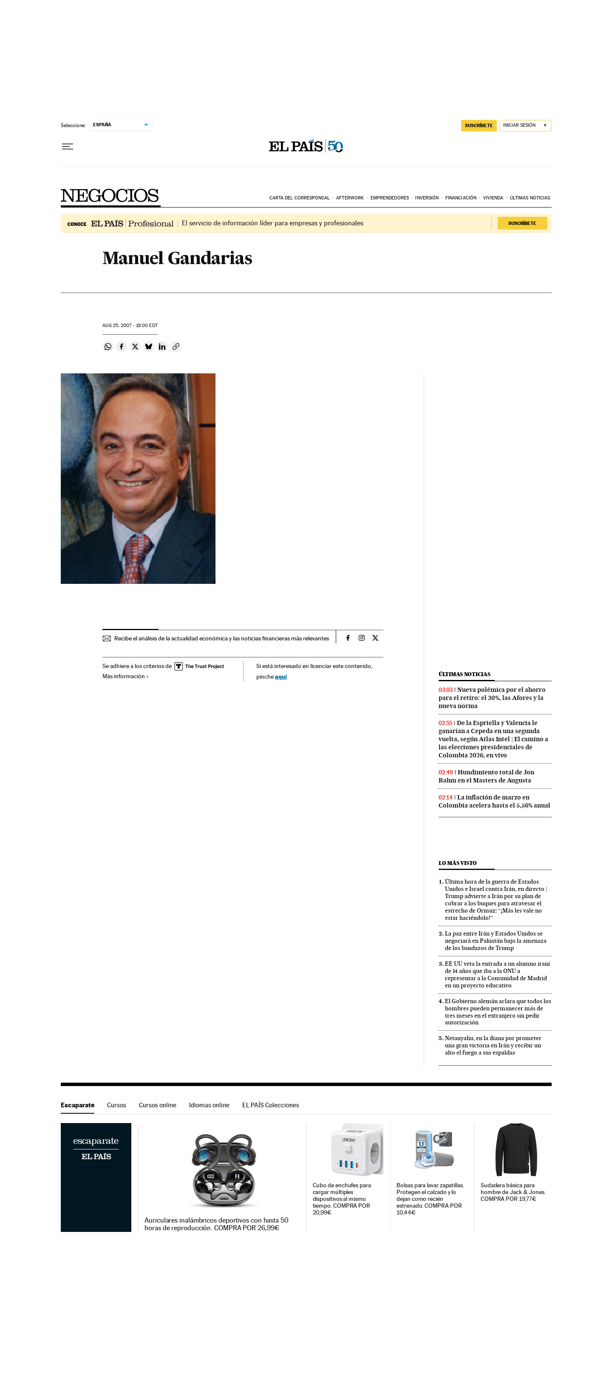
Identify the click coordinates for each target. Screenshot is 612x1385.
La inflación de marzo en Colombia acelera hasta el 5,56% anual (494, 801)
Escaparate (77, 1105)
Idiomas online (209, 1105)
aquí (281, 676)
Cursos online (157, 1105)
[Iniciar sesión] (525, 125)
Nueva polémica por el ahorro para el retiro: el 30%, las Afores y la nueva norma (492, 698)
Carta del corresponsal (299, 198)
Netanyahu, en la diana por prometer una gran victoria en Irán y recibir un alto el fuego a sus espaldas (493, 1045)
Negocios (110, 195)
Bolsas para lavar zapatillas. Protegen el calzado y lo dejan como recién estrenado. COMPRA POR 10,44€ (430, 1199)
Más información (125, 676)
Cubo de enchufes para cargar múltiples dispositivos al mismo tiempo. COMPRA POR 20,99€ (342, 1199)
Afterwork (350, 198)
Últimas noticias (530, 198)
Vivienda (493, 198)
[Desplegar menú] (67, 147)
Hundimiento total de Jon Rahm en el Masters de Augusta (486, 776)
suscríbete (479, 125)
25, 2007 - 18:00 (129, 325)
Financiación (460, 198)
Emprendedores (390, 198)
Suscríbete (522, 223)
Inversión (427, 198)
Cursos (116, 1105)
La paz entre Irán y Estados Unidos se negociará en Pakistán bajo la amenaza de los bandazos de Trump (496, 940)
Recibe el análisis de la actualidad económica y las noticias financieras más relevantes (221, 638)
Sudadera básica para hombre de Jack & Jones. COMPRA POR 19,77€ (513, 1192)
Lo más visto (458, 863)
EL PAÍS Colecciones (270, 1105)
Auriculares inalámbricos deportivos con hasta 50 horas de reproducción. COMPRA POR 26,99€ (216, 1224)
